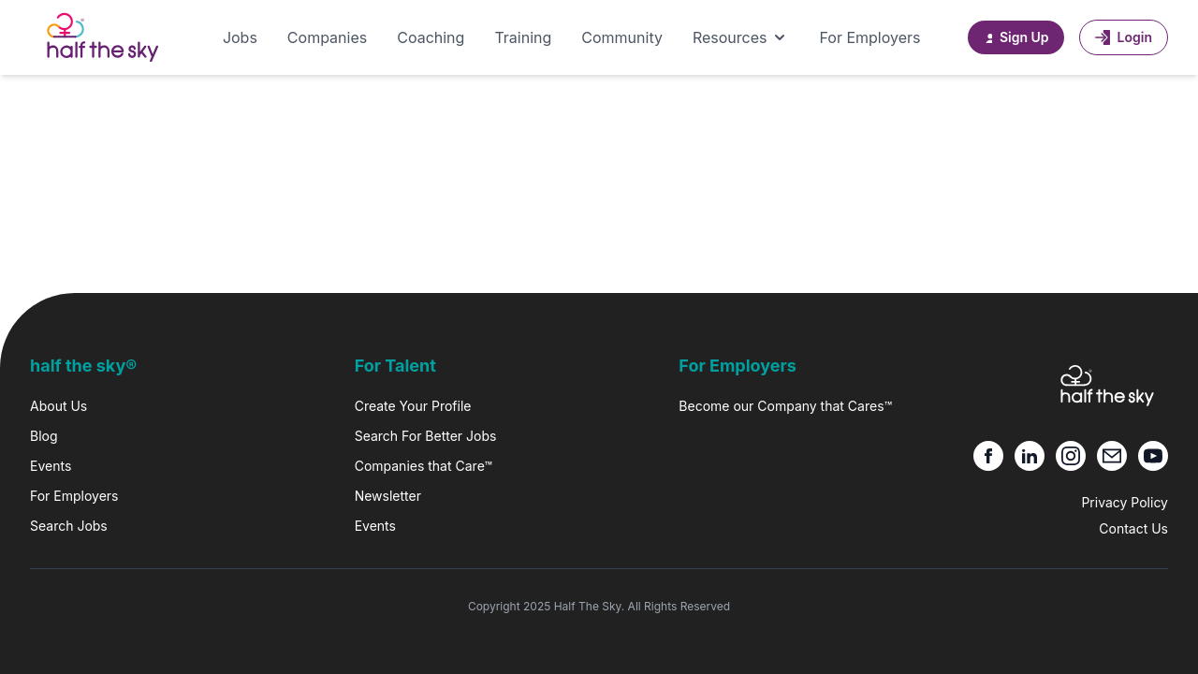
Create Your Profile (413, 406)
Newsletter (388, 496)
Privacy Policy (1124, 502)
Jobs (240, 37)
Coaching (430, 37)
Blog (44, 436)
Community (622, 37)
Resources (741, 37)
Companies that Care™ (423, 466)
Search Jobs (69, 526)
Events (50, 466)
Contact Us (1133, 528)
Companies (327, 37)
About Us (58, 406)
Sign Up (1016, 37)
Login (1123, 37)
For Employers (869, 37)
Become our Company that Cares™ (785, 406)
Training (522, 37)
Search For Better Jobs (426, 436)
